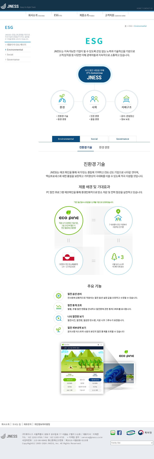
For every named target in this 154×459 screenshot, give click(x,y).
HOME (139, 8)
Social (10, 54)
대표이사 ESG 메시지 (16, 44)
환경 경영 (104, 147)
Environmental (15, 49)
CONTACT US (147, 8)
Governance (13, 59)
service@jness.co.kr (92, 437)
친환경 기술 (85, 147)
